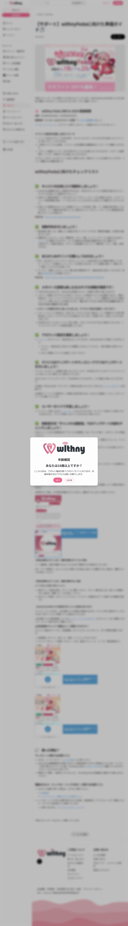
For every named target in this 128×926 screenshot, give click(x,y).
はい (58, 480)
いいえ (69, 480)
